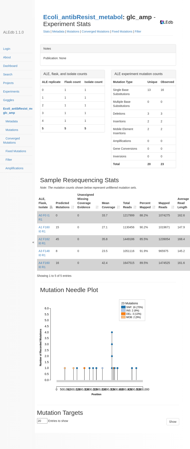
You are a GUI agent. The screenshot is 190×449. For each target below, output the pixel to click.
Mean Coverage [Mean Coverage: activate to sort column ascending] (108, 205)
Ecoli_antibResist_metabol (83, 17)
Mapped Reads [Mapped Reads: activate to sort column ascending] (164, 205)
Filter (7, 159)
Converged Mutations (11, 140)
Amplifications (13, 168)
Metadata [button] (58, 31)
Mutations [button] (73, 31)
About (7, 57)
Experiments (11, 91)
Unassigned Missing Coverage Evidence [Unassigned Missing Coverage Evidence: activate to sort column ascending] (85, 201)
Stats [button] (46, 31)
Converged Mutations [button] (95, 31)
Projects (8, 83)
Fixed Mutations (14, 151)
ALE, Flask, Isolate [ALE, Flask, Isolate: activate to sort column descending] (43, 203)
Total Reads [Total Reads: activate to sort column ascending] (127, 205)
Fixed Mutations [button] (122, 31)
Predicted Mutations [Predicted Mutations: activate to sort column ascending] (63, 205)
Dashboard (10, 66)
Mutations (10, 130)
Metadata (10, 121)
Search (7, 74)
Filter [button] (138, 31)
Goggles (8, 100)
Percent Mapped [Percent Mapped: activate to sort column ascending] (145, 205)
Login (6, 48)
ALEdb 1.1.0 (13, 32)
